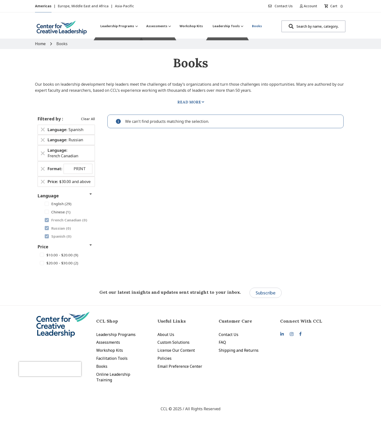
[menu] (181, 26)
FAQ (222, 342)
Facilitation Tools (112, 358)
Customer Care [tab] (235, 321)
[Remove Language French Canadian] (42, 153)
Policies (164, 358)
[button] (310, 6)
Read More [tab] (189, 102)
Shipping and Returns (239, 350)
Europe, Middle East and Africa (84, 6)
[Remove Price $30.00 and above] (42, 181)
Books (101, 366)
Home (41, 43)
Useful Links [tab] (171, 321)
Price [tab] (42, 247)
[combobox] (313, 26)
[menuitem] (118, 26)
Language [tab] (48, 196)
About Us (165, 334)
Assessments (108, 342)
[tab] (310, 321)
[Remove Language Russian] (42, 140)
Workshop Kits (109, 350)
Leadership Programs (116, 334)
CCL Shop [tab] (107, 321)
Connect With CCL (301, 321)
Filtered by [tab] (49, 119)
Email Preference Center (179, 366)
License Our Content (176, 350)
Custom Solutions (173, 342)
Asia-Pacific (124, 6)
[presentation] (61, 363)
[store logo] (61, 29)
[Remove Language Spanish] (42, 129)
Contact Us (280, 6)
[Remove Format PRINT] (42, 168)
